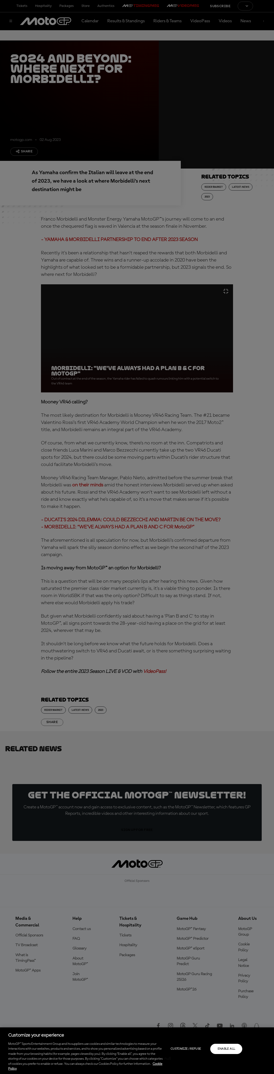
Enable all (226, 1048)
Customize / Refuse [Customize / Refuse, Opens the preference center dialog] (186, 1048)
